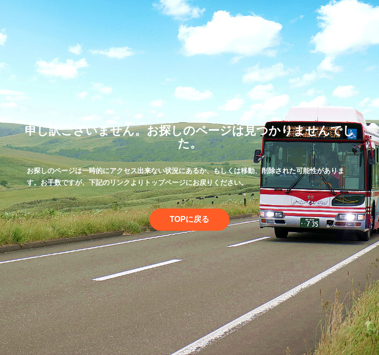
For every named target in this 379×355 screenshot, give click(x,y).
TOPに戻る (190, 219)
